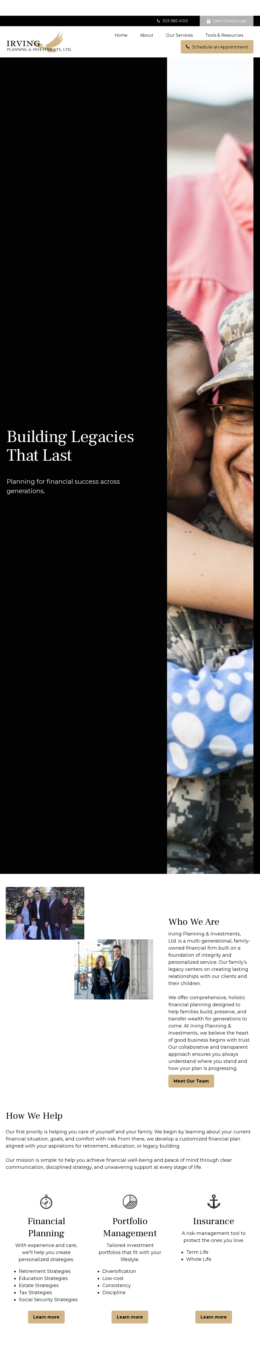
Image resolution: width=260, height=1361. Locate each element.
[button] (121, 19)
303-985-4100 (172, 5)
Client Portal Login (226, 5)
